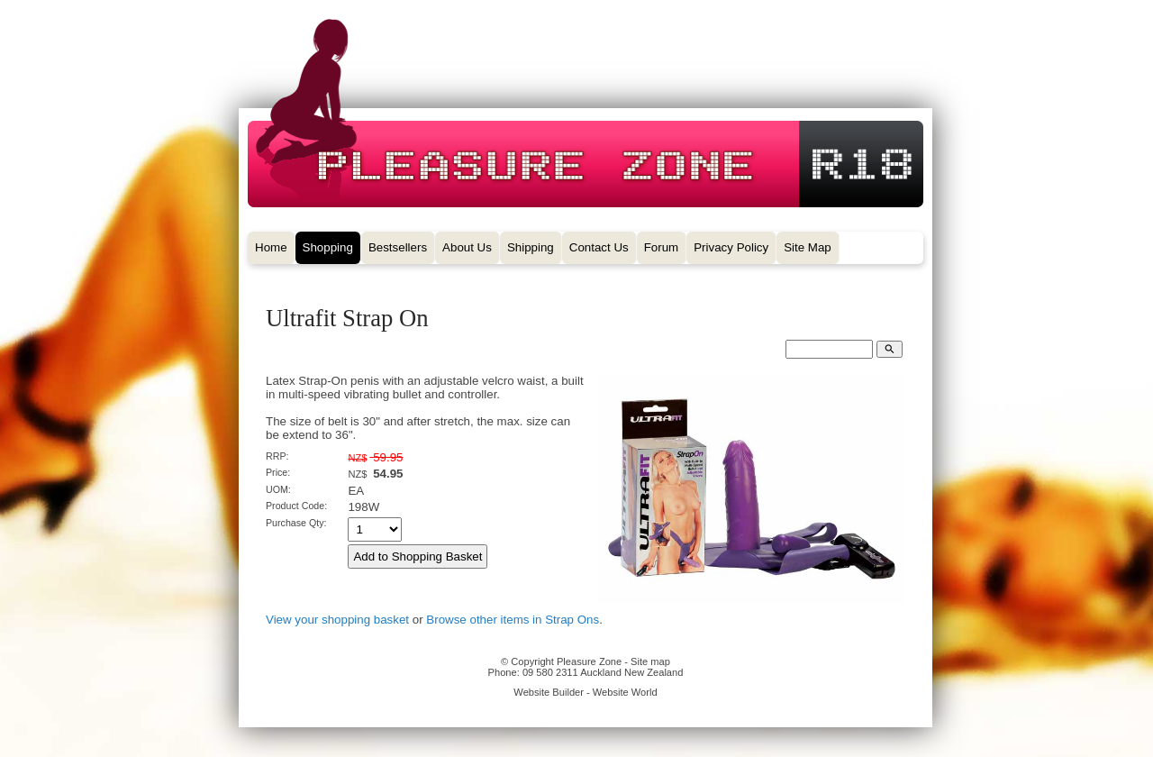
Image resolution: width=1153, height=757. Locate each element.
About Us (467, 247)
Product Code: (296, 505)
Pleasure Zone (589, 661)
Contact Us (599, 247)
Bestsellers (397, 247)
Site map (650, 661)
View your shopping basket (337, 619)
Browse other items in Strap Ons (512, 619)
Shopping (328, 247)
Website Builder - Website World (585, 692)
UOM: (278, 489)
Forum (661, 247)
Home (271, 247)
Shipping (530, 247)
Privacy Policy (731, 247)
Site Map (807, 247)
